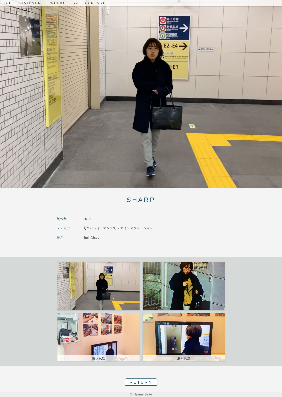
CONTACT (95, 3)
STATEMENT (31, 3)
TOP (7, 3)
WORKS (58, 3)
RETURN (141, 382)
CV (75, 3)
